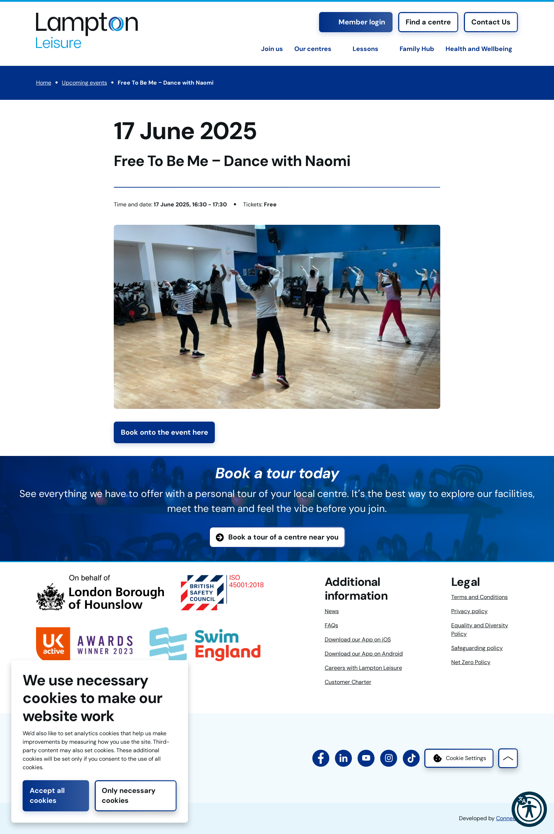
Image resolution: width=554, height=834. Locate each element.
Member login (355, 22)
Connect (507, 818)
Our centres (312, 49)
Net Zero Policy (470, 662)
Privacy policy (469, 611)
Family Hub (417, 49)
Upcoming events (84, 82)
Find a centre (428, 22)
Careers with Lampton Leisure (363, 668)
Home (43, 82)
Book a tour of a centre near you (283, 537)
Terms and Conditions (479, 597)
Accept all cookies (47, 795)
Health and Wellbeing (479, 49)
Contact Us (491, 22)
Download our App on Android (364, 653)
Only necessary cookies (128, 795)
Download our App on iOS (358, 639)
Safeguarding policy (477, 648)
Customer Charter (348, 682)
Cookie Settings (459, 758)
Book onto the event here (164, 432)
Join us (272, 49)
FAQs (331, 625)
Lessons (365, 49)
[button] (529, 809)
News (332, 611)
